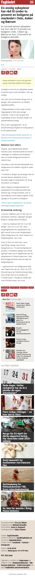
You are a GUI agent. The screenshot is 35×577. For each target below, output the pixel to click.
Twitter (25, 542)
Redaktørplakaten (20, 563)
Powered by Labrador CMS (17, 574)
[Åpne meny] (31, 2)
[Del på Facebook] (3, 72)
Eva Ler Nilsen (21, 522)
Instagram (5, 545)
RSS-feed (8, 555)
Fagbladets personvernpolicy (17, 567)
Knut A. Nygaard (18, 527)
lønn (31, 287)
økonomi (5, 287)
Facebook (16, 542)
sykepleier (15, 287)
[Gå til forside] (8, 2)
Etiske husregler (23, 565)
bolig (4, 290)
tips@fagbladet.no (24, 538)
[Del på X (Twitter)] (7, 72)
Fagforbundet (13, 535)
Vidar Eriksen (20, 529)
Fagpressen (23, 560)
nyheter (24, 287)
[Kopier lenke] (15, 72)
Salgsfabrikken (15, 540)
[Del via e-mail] (11, 72)
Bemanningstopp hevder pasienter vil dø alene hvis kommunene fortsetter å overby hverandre (16, 138)
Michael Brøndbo (20, 525)
